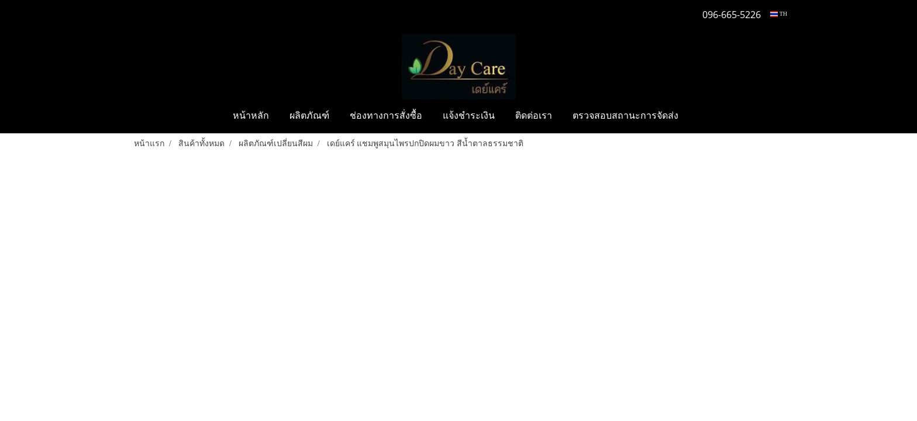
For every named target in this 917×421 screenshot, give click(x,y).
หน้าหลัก (251, 116)
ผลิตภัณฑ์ (309, 116)
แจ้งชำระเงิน (469, 116)
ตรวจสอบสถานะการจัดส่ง (625, 116)
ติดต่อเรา (533, 116)
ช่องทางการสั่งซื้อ (386, 116)
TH (778, 14)
